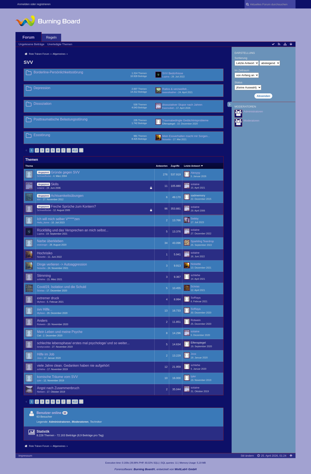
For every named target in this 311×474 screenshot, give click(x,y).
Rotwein (41, 324)
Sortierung (241, 58)
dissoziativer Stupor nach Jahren (182, 104)
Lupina (165, 76)
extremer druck (48, 298)
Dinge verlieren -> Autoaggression (62, 264)
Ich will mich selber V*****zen (58, 219)
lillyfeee (41, 302)
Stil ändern (247, 455)
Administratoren (253, 111)
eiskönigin (42, 244)
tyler (39, 380)
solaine (40, 188)
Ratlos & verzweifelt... (175, 89)
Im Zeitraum (242, 70)
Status (238, 82)
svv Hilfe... (44, 309)
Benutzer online (49, 413)
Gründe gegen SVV (65, 172)
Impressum (25, 455)
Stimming (44, 275)
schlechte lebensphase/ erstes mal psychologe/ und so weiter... (83, 343)
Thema (29, 166)
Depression (42, 88)
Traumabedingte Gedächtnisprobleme (185, 120)
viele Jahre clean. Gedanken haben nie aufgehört (73, 365)
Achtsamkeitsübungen (67, 195)
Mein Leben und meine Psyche (59, 332)
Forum (29, 37)
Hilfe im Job (45, 354)
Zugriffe (175, 166)
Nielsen (41, 391)
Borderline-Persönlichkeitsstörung (58, 72)
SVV (28, 62)
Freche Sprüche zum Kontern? (73, 206)
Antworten (162, 166)
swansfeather (169, 92)
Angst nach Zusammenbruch (58, 388)
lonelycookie (43, 346)
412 (75, 150)
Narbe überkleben (50, 241)
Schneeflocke (44, 176)
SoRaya (195, 297)
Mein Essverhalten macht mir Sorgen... (186, 136)
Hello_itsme (43, 222)
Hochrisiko (44, 253)
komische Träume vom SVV (57, 377)
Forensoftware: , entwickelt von (155, 469)
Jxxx (39, 358)
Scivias (40, 290)
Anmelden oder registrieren (34, 4)
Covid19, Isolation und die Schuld (61, 287)
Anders (42, 320)
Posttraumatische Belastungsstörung (60, 119)
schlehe (41, 279)
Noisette (166, 139)
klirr (39, 199)
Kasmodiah (168, 108)
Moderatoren (251, 120)
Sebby (194, 218)
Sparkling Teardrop (202, 241)
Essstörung (42, 135)
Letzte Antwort (192, 166)
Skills (55, 184)
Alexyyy (195, 172)
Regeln (51, 37)
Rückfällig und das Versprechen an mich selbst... (72, 230)
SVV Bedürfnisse (172, 73)
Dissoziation (42, 103)
